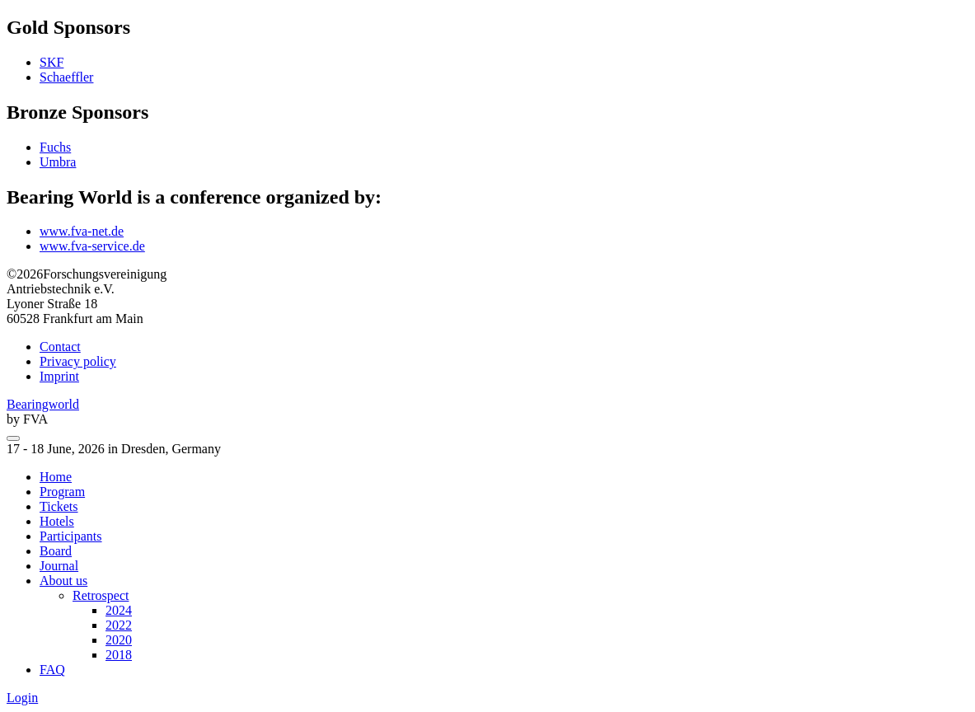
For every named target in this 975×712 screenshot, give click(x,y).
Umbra (58, 162)
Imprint (59, 376)
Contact (60, 347)
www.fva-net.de (82, 231)
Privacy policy (78, 361)
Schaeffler (66, 77)
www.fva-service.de (92, 246)
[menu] (13, 438)
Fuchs (55, 147)
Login (22, 698)
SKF (51, 62)
